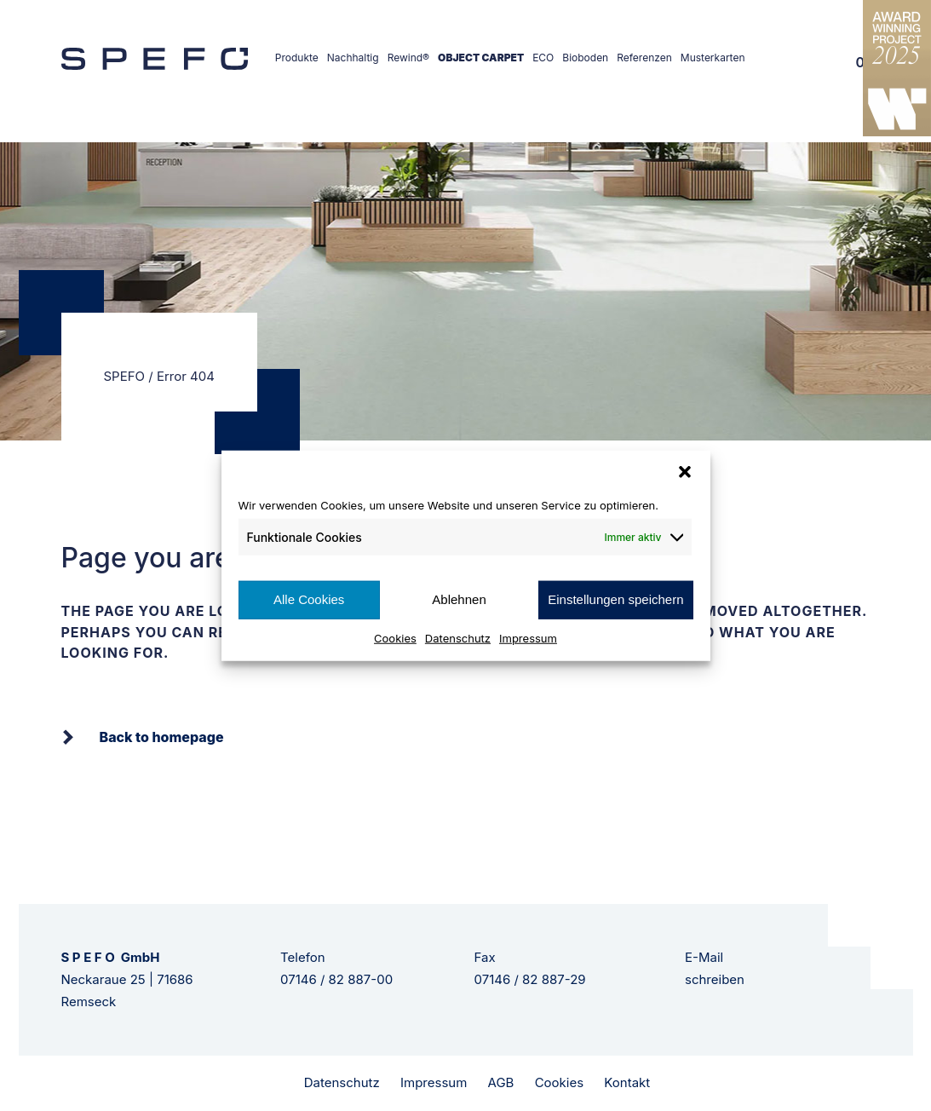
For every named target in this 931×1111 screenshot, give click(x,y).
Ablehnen (459, 599)
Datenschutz (458, 637)
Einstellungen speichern (615, 599)
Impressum (528, 637)
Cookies (395, 637)
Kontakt (627, 1082)
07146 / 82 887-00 (336, 979)
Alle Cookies (308, 599)
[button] (684, 472)
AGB (501, 1082)
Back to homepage (162, 736)
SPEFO (125, 376)
